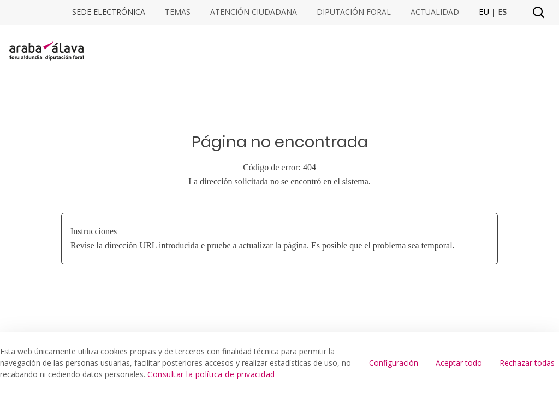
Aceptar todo (459, 363)
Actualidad (435, 12)
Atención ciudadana (253, 12)
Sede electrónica (108, 12)
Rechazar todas (527, 363)
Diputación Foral (354, 12)
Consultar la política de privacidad (211, 374)
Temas (178, 12)
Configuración (393, 363)
